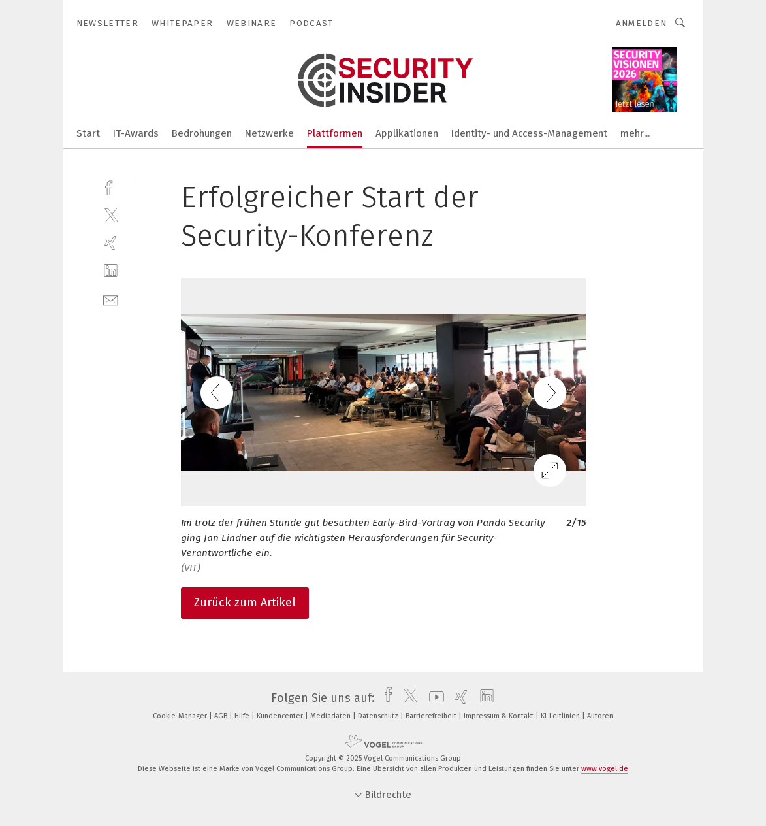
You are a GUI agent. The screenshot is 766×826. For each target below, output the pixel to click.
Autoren (600, 716)
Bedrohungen (202, 133)
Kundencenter (281, 716)
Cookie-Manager (181, 716)
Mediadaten (331, 716)
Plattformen (334, 133)
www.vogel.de (604, 769)
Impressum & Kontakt (499, 716)
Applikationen (406, 133)
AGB (221, 716)
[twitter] (111, 214)
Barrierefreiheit (432, 716)
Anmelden (641, 23)
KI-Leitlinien (561, 716)
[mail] (111, 299)
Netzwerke (269, 133)
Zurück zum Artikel (245, 602)
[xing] (111, 243)
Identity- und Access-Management (529, 133)
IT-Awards (136, 133)
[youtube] (433, 698)
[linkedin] (111, 271)
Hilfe (242, 716)
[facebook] (111, 186)
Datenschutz (379, 716)
